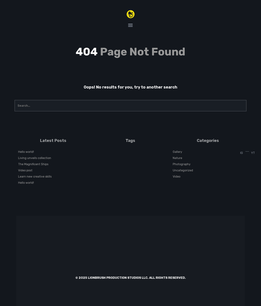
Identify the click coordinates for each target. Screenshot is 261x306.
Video (176, 176)
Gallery (177, 152)
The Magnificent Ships (33, 164)
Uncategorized (183, 170)
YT (253, 153)
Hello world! (26, 152)
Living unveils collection (34, 158)
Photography (181, 164)
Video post (25, 170)
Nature (177, 158)
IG (241, 153)
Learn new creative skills (35, 176)
